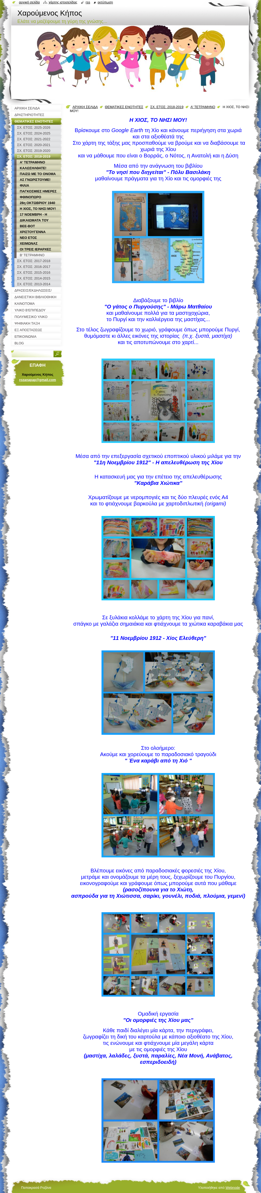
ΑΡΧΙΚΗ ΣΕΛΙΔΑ (85, 107)
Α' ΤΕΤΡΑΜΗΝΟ (202, 107)
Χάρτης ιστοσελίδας (63, 2)
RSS (88, 2)
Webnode (232, 1188)
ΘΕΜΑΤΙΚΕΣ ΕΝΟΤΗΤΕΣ (124, 107)
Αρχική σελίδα (29, 2)
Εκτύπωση (105, 2)
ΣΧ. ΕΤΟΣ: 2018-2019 (166, 107)
